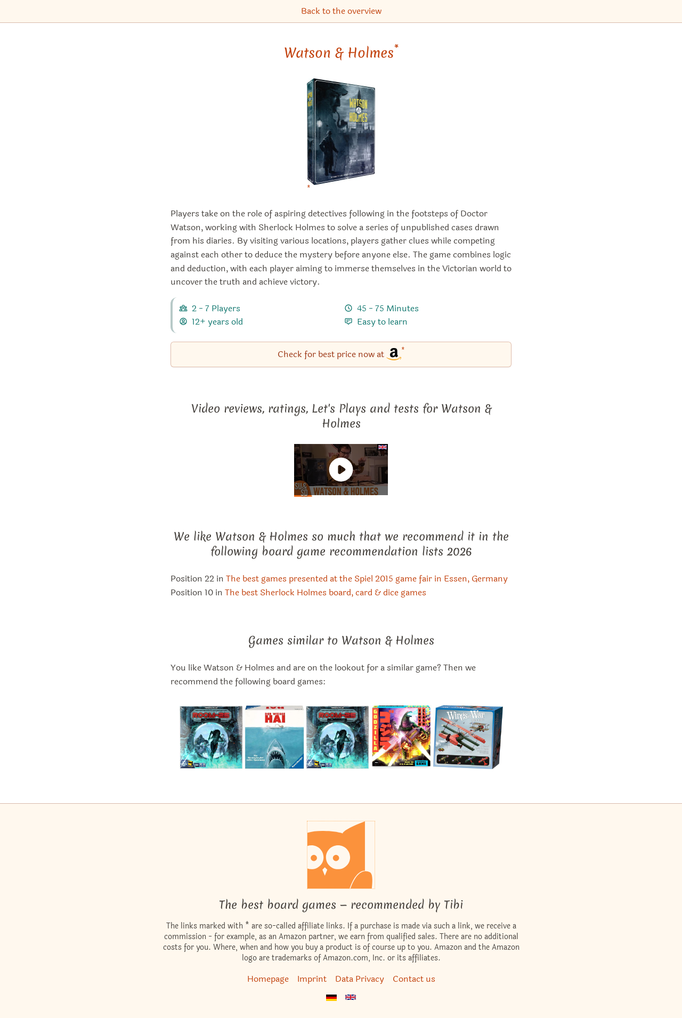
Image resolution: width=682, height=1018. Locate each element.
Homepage (268, 978)
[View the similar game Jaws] (274, 737)
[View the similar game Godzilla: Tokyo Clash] (401, 737)
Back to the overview (341, 11)
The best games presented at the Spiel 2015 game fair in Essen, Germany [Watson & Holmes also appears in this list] (367, 578)
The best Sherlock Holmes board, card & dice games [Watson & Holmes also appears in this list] (325, 592)
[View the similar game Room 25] (337, 737)
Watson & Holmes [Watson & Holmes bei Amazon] (341, 53)
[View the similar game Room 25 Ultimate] (211, 737)
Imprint (312, 978)
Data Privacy (359, 978)
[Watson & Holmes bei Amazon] (341, 138)
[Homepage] (341, 855)
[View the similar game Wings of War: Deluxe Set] (467, 737)
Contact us (414, 978)
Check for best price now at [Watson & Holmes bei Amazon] (341, 353)
